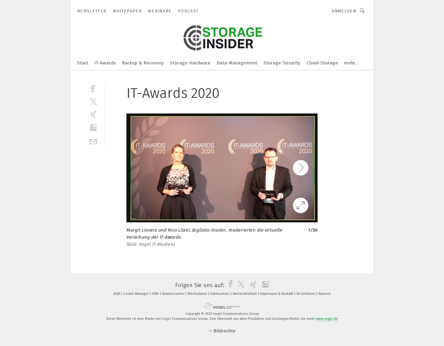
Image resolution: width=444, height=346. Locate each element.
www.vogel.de (327, 319)
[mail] (93, 141)
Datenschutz (220, 294)
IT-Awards (105, 63)
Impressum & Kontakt (277, 294)
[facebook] (93, 88)
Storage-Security (281, 63)
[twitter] (93, 101)
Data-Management (237, 63)
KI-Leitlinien (306, 294)
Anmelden (344, 11)
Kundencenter (173, 294)
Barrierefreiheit (245, 294)
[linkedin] (93, 128)
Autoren (325, 294)
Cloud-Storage (322, 63)
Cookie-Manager (136, 294)
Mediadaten (198, 294)
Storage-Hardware (190, 63)
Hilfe (156, 294)
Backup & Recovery (143, 63)
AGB (117, 294)
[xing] (93, 114)
